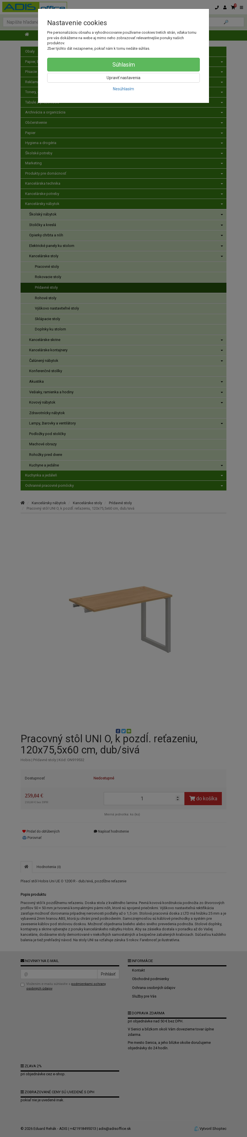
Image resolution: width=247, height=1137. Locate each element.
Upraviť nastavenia (123, 77)
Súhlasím (123, 64)
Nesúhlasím (123, 89)
